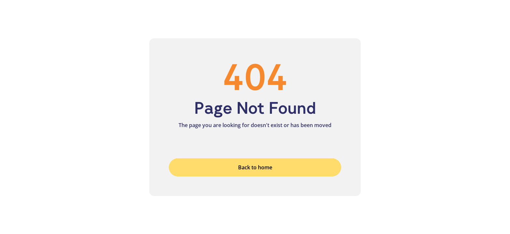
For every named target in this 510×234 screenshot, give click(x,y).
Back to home (255, 167)
